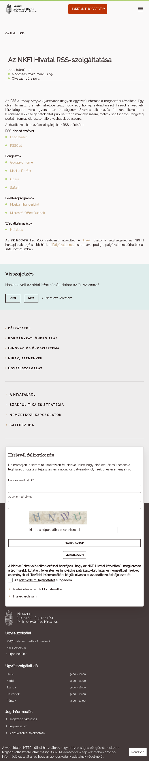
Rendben (137, 752)
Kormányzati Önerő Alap (33, 338)
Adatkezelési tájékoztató (27, 733)
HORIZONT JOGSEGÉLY (87, 9)
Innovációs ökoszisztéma (34, 348)
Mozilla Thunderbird (24, 204)
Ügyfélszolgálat (25, 368)
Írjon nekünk (17, 654)
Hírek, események (25, 358)
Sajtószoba (22, 425)
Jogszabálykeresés (23, 719)
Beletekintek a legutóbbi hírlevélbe (37, 589)
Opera (14, 179)
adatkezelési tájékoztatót (112, 575)
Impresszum (18, 726)
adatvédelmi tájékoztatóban (83, 752)
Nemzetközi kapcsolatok (36, 415)
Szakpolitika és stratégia (37, 405)
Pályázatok (19, 328)
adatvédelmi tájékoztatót (37, 580)
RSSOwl (16, 145)
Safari (14, 187)
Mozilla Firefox (20, 171)
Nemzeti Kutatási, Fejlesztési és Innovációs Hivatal (60, 618)
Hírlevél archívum (24, 596)
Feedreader (18, 137)
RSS (21, 33)
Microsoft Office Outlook (27, 213)
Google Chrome (21, 162)
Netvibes (16, 229)
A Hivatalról (23, 394)
